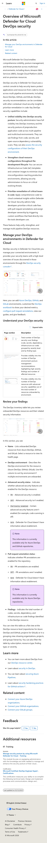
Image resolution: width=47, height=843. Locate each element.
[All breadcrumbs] (5, 9)
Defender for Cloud (16, 9)
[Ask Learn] (37, 9)
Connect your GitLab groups (20, 709)
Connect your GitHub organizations (23, 706)
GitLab (6, 303)
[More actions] (42, 9)
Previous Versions (24, 821)
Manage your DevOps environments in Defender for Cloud (23, 45)
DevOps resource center (21, 662)
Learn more (9, 50)
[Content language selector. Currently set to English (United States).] (16, 803)
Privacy (27, 824)
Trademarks (22, 832)
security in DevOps (27, 668)
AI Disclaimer (10, 821)
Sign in (42, 3)
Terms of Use (10, 832)
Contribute (17, 824)
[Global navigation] (2, 3)
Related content (11, 53)
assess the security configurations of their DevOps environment (25, 148)
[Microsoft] (23, 3)
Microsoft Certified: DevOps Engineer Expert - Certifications (21, 772)
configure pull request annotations (18, 311)
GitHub (35, 300)
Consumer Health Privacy (14, 828)
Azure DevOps (25, 300)
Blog (6, 824)
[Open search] (36, 3)
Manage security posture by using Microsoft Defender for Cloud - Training (20, 754)
